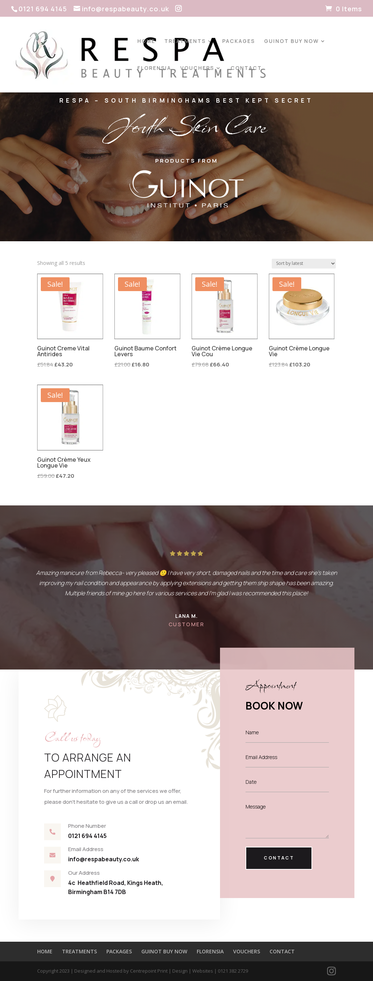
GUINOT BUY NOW (291, 41)
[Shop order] (304, 264)
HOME (146, 41)
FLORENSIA (154, 68)
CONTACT (246, 68)
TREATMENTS (185, 41)
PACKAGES (238, 41)
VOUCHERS (197, 68)
